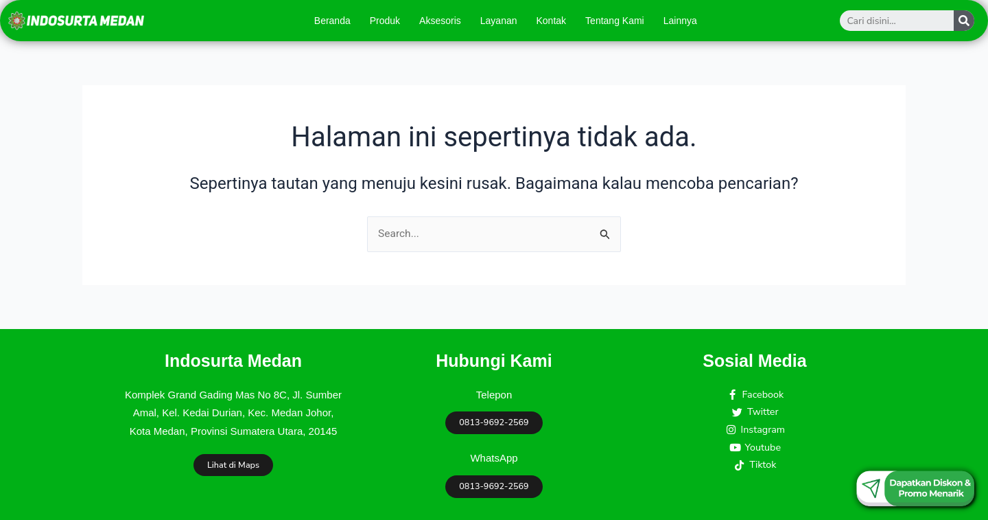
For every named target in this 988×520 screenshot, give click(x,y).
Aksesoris (440, 20)
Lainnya (680, 20)
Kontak (552, 20)
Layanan (498, 20)
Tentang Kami (614, 20)
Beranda (332, 20)
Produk (385, 20)
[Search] (964, 20)
